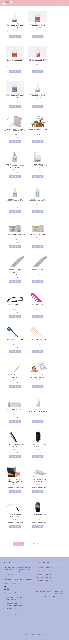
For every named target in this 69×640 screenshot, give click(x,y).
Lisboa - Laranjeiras (48, 594)
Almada (56, 591)
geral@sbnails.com (11, 608)
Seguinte (36, 544)
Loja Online (50, 591)
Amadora (38, 594)
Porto (62, 594)
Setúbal (62, 591)
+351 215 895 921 (11, 603)
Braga (53, 596)
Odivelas (57, 594)
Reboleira (48, 596)
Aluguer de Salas (40, 591)
